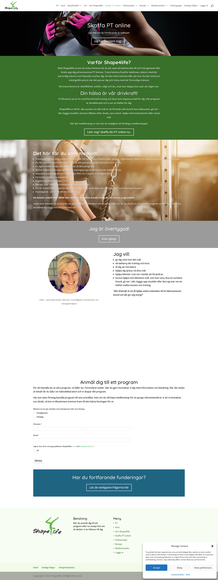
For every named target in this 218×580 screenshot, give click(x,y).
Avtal (188, 574)
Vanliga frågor (191, 6)
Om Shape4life (96, 6)
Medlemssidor (158, 6)
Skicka (38, 460)
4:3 (85, 6)
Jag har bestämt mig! (107, 41)
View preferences (203, 567)
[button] (212, 546)
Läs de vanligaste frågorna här (109, 487)
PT (57, 6)
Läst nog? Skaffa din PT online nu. (109, 132)
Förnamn (37, 424)
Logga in (204, 6)
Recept (143, 6)
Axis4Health (73, 6)
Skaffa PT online (113, 6)
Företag (38, 417)
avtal (74, 446)
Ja (36, 450)
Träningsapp (176, 6)
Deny (179, 567)
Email (36, 435)
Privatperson (40, 413)
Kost (63, 6)
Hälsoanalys (129, 6)
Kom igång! (109, 239)
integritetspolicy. (86, 446)
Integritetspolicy (177, 574)
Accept (156, 567)
